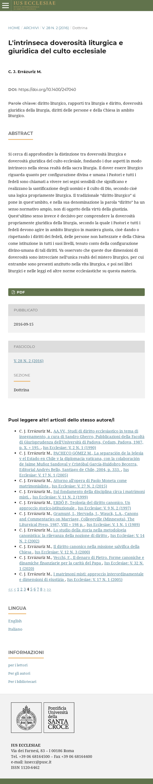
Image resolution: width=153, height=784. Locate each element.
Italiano (15, 629)
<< (10, 589)
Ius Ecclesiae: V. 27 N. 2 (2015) (79, 486)
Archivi (31, 28)
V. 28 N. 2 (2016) (55, 28)
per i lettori (18, 665)
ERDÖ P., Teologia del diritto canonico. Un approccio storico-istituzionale (74, 505)
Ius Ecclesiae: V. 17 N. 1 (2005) (94, 579)
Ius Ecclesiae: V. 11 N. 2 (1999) (60, 497)
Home (14, 28)
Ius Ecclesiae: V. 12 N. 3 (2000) (62, 552)
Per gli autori (19, 673)
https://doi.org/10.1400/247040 (47, 89)
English (15, 621)
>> (49, 589)
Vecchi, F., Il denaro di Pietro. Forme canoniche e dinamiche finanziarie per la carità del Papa (81, 560)
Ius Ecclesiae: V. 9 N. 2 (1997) (104, 508)
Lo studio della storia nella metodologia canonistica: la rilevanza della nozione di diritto (72, 532)
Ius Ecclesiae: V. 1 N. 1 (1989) (113, 524)
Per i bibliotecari (22, 681)
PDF (20, 292)
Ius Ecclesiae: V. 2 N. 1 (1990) (69, 447)
